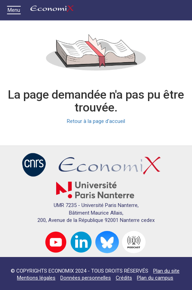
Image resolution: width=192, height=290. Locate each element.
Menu (15, 10)
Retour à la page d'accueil (96, 121)
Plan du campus (155, 278)
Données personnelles (85, 278)
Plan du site (166, 271)
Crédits (124, 278)
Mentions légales (36, 278)
